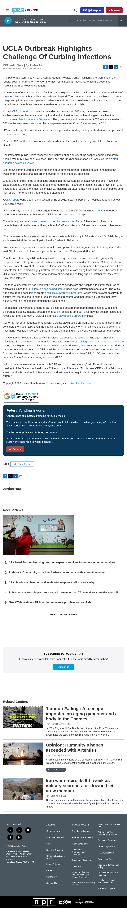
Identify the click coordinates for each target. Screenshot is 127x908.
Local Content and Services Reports (106, 881)
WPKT (25, 857)
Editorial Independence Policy (108, 866)
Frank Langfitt (52, 724)
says (22, 130)
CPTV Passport (79, 866)
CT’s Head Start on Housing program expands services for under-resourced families (62, 562)
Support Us (51, 883)
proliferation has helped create (47, 288)
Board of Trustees (54, 850)
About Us (50, 825)
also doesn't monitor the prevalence (53, 221)
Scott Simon (51, 755)
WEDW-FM (10, 857)
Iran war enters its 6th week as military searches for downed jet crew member (79, 785)
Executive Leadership (56, 837)
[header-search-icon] (75, 10)
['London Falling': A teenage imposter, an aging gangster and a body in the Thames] (23, 717)
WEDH (8, 854)
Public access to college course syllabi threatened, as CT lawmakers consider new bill (63, 592)
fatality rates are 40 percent (35, 119)
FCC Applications (106, 853)
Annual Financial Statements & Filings (107, 833)
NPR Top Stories (22, 464)
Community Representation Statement (79, 852)
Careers (50, 870)
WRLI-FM (9, 859)
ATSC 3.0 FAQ (28, 862)
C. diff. (99, 210)
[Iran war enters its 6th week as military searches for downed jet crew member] (23, 789)
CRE (103, 123)
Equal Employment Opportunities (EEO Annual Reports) (81, 874)
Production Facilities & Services (108, 874)
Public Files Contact (14, 862)
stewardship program (71, 315)
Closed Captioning (106, 846)
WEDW (22, 854)
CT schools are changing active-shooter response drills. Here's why (51, 582)
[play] (8, 20)
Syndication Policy (106, 859)
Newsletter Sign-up (80, 831)
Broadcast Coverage (107, 840)
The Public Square (106, 888)
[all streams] (122, 21)
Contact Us (51, 877)
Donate (115, 10)
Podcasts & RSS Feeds (83, 837)
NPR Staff (50, 796)
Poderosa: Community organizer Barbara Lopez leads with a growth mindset (57, 572)
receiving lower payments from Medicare (100, 341)
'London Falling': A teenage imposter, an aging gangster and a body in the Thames (82, 713)
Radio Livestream (80, 844)
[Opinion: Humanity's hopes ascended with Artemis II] (23, 754)
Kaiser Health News (79, 383)
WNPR (19, 857)
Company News (53, 831)
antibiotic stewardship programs (63, 292)
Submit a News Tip (80, 825)
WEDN (15, 854)
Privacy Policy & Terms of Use (109, 825)
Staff (48, 844)
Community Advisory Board (55, 857)
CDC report (12, 199)
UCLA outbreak (19, 111)
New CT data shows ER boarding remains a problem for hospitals (50, 602)
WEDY (29, 854)
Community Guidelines (82, 860)
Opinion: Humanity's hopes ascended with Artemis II (74, 748)
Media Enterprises (54, 864)
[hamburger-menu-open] (7, 10)
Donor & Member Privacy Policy (83, 883)
